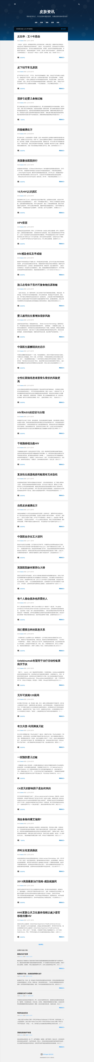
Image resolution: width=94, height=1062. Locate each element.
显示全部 (63, 29)
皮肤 (36, 22)
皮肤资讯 (47, 12)
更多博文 (41, 944)
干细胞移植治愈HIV (28, 443)
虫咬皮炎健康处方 (27, 505)
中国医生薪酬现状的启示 (31, 346)
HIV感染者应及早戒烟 (29, 253)
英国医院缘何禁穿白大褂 (31, 567)
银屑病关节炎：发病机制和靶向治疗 (29, 974)
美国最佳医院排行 (27, 160)
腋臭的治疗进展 (22, 954)
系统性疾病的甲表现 (24, 1032)
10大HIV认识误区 (27, 191)
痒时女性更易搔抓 (27, 850)
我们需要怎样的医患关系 (31, 629)
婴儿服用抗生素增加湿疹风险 (33, 315)
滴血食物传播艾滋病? (29, 819)
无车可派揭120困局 (28, 695)
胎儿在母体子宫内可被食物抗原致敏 (37, 284)
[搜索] (79, 4)
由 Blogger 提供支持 (47, 1054)
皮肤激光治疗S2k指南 (24, 993)
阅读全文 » (62, 57)
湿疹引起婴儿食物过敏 (29, 98)
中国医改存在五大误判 (29, 536)
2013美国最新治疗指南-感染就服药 (37, 881)
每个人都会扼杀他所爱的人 (32, 598)
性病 (41, 22)
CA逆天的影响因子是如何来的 (34, 788)
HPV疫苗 (22, 222)
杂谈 (58, 22)
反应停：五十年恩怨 (28, 36)
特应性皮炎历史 (22, 1013)
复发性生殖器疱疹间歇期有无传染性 (37, 474)
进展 (52, 22)
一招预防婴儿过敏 (27, 757)
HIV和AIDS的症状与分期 (31, 412)
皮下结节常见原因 (27, 67)
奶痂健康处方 (24, 129)
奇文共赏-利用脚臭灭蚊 (30, 726)
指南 (47, 22)
